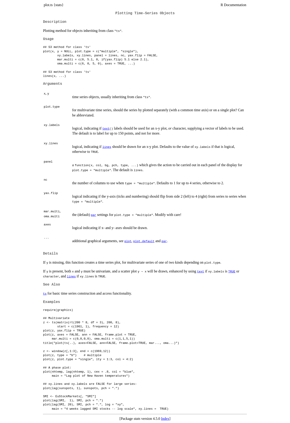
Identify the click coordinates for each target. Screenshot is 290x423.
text (105, 128)
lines (106, 147)
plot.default (144, 241)
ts (45, 293)
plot (127, 241)
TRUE (231, 271)
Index (165, 419)
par (93, 215)
